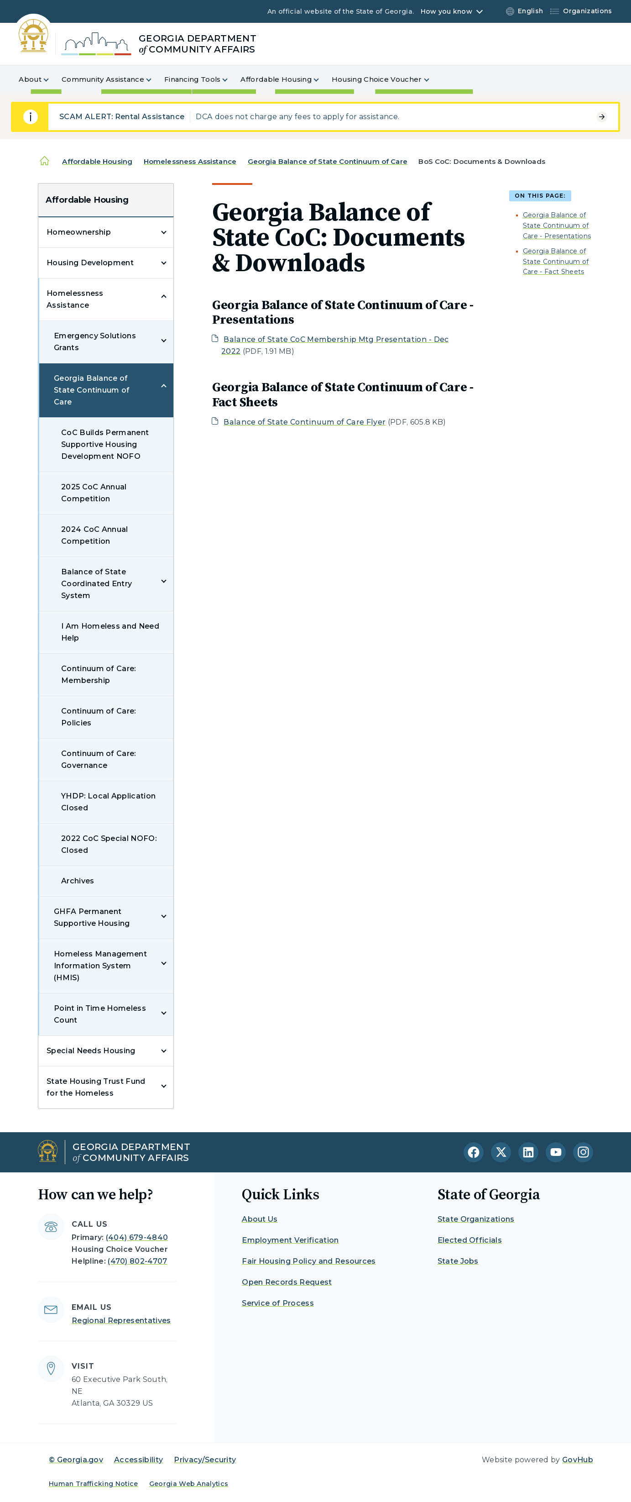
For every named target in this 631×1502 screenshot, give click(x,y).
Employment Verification (290, 1240)
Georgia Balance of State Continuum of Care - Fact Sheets (556, 261)
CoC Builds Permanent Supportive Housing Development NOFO (105, 444)
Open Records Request (287, 1282)
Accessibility (138, 1459)
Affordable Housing (97, 161)
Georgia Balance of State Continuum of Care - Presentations (557, 225)
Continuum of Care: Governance (98, 759)
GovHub (577, 1459)
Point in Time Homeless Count (100, 1014)
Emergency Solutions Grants (95, 341)
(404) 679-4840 (137, 1237)
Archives (77, 881)
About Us (260, 1219)
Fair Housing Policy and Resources (309, 1261)
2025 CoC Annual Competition (94, 493)
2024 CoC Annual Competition (94, 535)
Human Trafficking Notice (93, 1484)
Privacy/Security (205, 1459)
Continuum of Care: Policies (98, 717)
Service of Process (278, 1303)
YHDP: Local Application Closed (108, 802)
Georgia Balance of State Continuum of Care (327, 161)
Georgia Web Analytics (189, 1484)
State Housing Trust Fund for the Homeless (96, 1087)
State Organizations (476, 1219)
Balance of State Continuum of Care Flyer (305, 422)
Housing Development (90, 262)
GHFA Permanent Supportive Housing (92, 917)
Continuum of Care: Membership (98, 674)
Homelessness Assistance (190, 161)
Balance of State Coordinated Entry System (96, 583)
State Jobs (458, 1261)
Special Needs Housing (91, 1050)
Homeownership (79, 232)
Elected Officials (470, 1240)
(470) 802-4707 (137, 1261)
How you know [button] (446, 11)
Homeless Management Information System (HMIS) (100, 966)
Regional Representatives (121, 1320)
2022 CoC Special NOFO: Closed (108, 844)
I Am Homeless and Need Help (110, 632)
